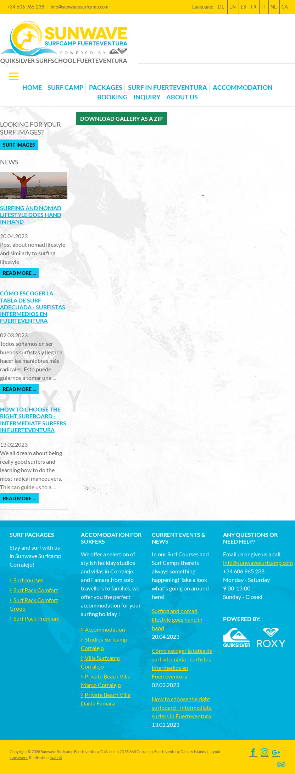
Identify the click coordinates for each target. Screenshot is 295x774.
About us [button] (182, 97)
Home (32, 87)
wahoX (56, 757)
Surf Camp (65, 87)
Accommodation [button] (243, 87)
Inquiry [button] (147, 97)
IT (263, 7)
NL (274, 7)
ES (243, 7)
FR (253, 7)
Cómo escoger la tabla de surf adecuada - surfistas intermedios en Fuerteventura (32, 307)
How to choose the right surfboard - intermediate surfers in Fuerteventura (33, 419)
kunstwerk (19, 757)
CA (285, 7)
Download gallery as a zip (121, 118)
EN (232, 7)
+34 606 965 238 (25, 7)
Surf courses (28, 580)
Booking (112, 97)
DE (221, 7)
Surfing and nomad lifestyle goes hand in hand (30, 215)
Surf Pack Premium (36, 618)
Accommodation (105, 629)
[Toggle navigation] (13, 76)
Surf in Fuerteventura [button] (167, 87)
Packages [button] (105, 87)
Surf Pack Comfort (35, 590)
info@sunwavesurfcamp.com (79, 7)
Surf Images (19, 145)
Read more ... (19, 273)
